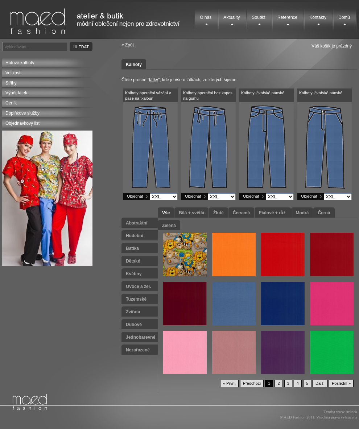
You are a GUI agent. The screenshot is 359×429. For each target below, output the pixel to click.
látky (153, 79)
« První (229, 383)
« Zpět (127, 45)
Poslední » (341, 383)
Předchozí (252, 383)
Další (320, 383)
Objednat (135, 196)
